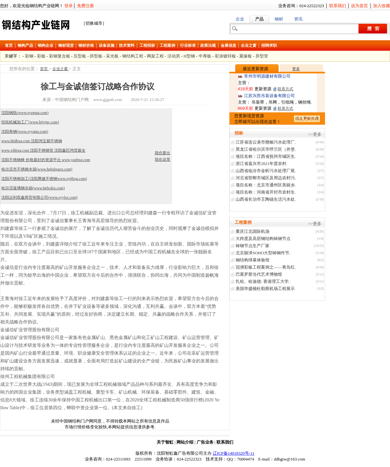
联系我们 (337, 5)
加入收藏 (381, 5)
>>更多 (314, 134)
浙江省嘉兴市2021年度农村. (261, 163)
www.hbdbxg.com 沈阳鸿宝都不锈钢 (31, 141)
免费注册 (85, 5)
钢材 (279, 19)
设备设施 (106, 45)
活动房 (173, 56)
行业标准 (188, 45)
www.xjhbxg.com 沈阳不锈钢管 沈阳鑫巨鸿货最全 (43, 150)
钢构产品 (25, 45)
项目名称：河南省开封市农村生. (266, 192)
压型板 (79, 56)
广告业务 (205, 442)
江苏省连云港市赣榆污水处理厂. (266, 142)
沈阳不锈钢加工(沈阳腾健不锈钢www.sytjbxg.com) (44, 178)
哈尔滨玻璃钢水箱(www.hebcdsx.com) (33, 188)
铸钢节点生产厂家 (252, 245)
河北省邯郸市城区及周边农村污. (266, 177)
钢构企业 (45, 45)
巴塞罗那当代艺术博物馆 (259, 274)
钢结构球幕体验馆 (252, 260)
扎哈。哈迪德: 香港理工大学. (263, 281)
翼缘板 (245, 56)
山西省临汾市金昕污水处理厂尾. (266, 170)
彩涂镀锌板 (225, 56)
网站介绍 (184, 442)
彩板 (41, 56)
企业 (240, 19)
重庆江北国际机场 (252, 231)
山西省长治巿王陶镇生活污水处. (266, 199)
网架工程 (155, 56)
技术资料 (127, 45)
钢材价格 (86, 45)
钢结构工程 (132, 56)
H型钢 (189, 56)
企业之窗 (248, 45)
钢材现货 (66, 45)
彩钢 (29, 56)
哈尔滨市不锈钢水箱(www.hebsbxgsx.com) (36, 169)
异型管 (261, 56)
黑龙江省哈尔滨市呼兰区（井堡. (266, 149)
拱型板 (96, 56)
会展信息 (228, 45)
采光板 (112, 56)
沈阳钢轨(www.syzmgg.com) (24, 112)
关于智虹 (165, 442)
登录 (68, 5)
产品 (259, 19)
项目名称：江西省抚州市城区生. (266, 156)
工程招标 (147, 45)
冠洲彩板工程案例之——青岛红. (266, 267)
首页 (9, 45)
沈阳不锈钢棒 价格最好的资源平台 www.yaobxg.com (45, 160)
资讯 (298, 19)
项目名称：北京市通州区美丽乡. (266, 185)
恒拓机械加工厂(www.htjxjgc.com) (30, 122)
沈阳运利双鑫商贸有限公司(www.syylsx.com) (39, 197)
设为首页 (359, 5)
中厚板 (205, 56)
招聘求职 (269, 45)
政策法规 (208, 45)
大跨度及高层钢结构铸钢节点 (263, 238)
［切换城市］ (94, 23)
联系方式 (285, 89)
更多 (296, 69)
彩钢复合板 (59, 56)
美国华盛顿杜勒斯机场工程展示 (265, 288)
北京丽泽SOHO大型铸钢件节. (263, 252)
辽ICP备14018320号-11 (233, 453)
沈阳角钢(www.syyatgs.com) (24, 131)
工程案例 (167, 45)
